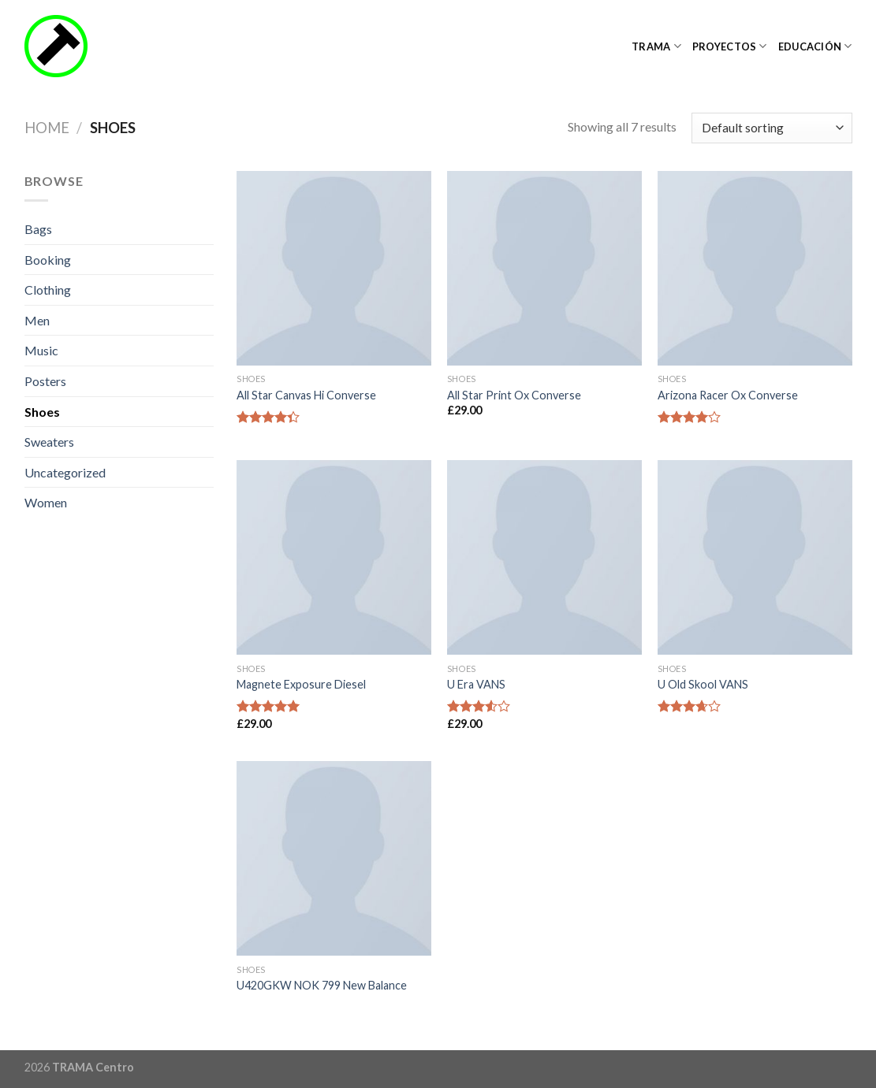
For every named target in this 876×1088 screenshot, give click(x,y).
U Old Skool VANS (703, 684)
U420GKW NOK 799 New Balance (322, 985)
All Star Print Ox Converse (514, 395)
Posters (45, 380)
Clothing (47, 289)
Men (37, 320)
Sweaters (49, 441)
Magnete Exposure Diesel (301, 684)
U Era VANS (476, 684)
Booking (47, 259)
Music (41, 350)
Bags (38, 228)
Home (46, 127)
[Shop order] (771, 128)
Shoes (42, 411)
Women (45, 502)
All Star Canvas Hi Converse (306, 395)
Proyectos (729, 46)
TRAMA (656, 46)
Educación (815, 46)
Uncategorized (65, 472)
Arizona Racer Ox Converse (728, 395)
